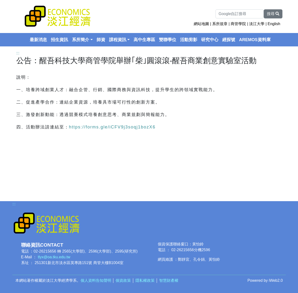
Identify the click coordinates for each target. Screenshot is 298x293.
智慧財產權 (168, 280)
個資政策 (123, 280)
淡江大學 (256, 24)
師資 (101, 39)
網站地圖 (201, 24)
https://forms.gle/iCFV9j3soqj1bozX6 (112, 127)
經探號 (228, 39)
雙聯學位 (167, 39)
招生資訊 (59, 39)
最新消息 (38, 39)
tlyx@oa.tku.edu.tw (54, 257)
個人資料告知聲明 (96, 280)
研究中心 (209, 39)
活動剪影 (188, 39)
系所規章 (220, 24)
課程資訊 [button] (117, 39)
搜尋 (273, 14)
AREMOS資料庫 (254, 39)
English (274, 24)
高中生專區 (144, 39)
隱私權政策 (145, 280)
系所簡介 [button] (80, 39)
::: (17, 53)
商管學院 (238, 24)
